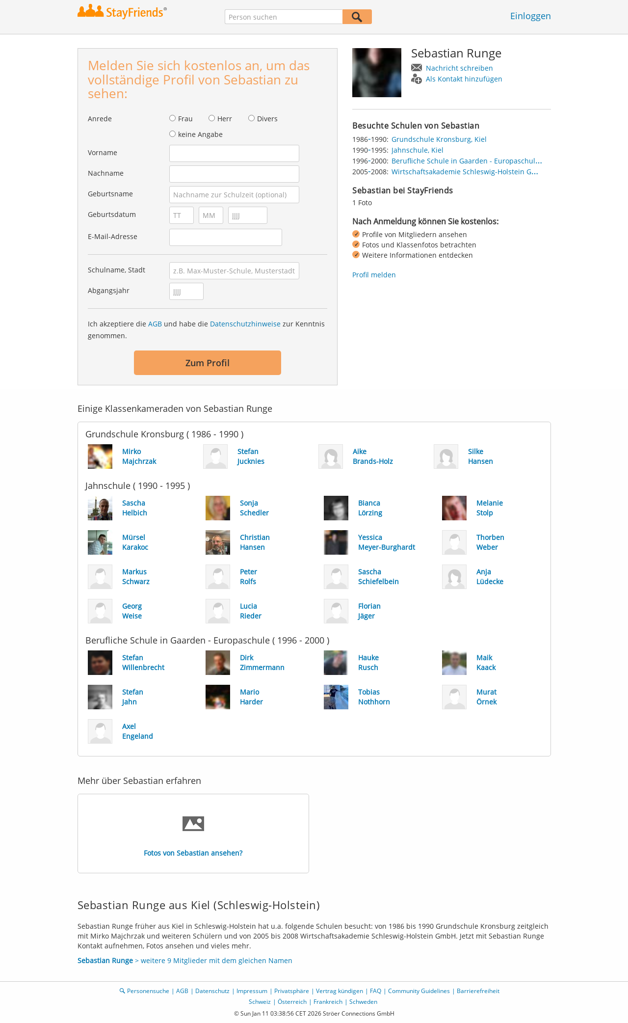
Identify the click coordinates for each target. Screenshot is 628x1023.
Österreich (292, 1001)
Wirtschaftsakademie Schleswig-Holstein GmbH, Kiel (477, 171)
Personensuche (148, 991)
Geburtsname (110, 193)
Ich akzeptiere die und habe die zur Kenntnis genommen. (206, 329)
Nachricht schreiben (459, 68)
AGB (155, 323)
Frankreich (328, 1001)
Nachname (106, 173)
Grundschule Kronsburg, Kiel (439, 139)
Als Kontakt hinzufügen (464, 78)
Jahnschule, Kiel (418, 150)
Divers (267, 118)
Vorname (102, 152)
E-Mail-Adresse (112, 236)
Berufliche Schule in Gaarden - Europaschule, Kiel (473, 160)
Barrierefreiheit (478, 991)
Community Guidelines (419, 991)
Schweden (363, 1001)
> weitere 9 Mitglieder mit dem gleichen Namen (185, 960)
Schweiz (260, 1001)
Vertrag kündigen (339, 991)
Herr (224, 118)
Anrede (100, 118)
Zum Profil (207, 363)
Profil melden (374, 274)
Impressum (251, 991)
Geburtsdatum (112, 214)
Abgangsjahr (109, 290)
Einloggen (530, 16)
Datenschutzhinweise (245, 323)
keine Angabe (200, 134)
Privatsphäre (291, 991)
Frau (185, 118)
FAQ (375, 991)
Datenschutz (212, 991)
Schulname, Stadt (116, 269)
